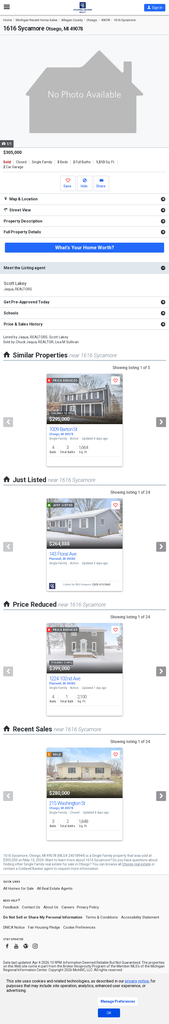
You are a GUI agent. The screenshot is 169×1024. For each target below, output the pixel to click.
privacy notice (137, 981)
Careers (67, 907)
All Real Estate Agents (55, 888)
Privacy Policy (88, 907)
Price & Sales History (23, 324)
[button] (154, 7)
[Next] (161, 422)
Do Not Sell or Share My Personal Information (42, 917)
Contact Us (31, 907)
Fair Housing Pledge (44, 927)
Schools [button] (11, 313)
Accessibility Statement (140, 917)
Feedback (11, 907)
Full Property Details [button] (22, 232)
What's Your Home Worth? (84, 248)
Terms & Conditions (102, 917)
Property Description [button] (23, 221)
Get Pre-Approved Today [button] (26, 302)
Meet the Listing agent (24, 268)
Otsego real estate (136, 864)
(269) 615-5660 (101, 584)
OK (109, 1013)
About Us (50, 907)
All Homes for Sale (18, 888)
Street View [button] (17, 210)
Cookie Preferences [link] (79, 927)
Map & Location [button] (21, 199)
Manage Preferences (118, 1001)
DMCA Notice (14, 927)
